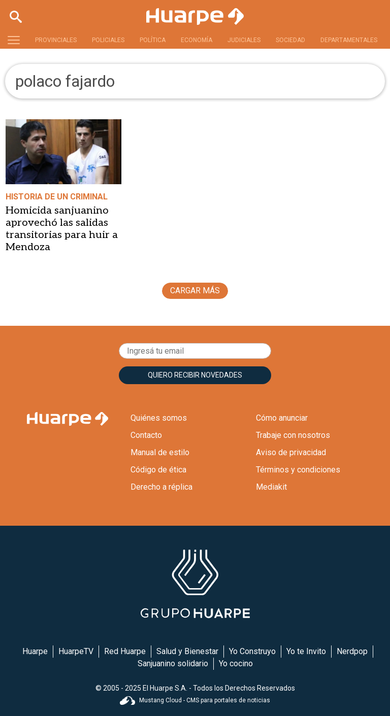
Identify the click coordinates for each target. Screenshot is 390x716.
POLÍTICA (153, 40)
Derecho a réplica (161, 487)
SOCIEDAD (290, 40)
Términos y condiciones (298, 469)
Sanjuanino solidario (173, 663)
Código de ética (158, 469)
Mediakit (271, 487)
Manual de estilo (160, 452)
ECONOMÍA (196, 40)
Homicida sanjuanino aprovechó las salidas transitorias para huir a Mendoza (62, 228)
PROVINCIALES (56, 40)
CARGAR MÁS (195, 290)
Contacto (146, 435)
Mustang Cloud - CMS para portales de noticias (195, 700)
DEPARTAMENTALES (348, 40)
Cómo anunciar (282, 418)
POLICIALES (108, 40)
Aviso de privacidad (291, 452)
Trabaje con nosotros (293, 435)
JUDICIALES (244, 40)
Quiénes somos (159, 418)
